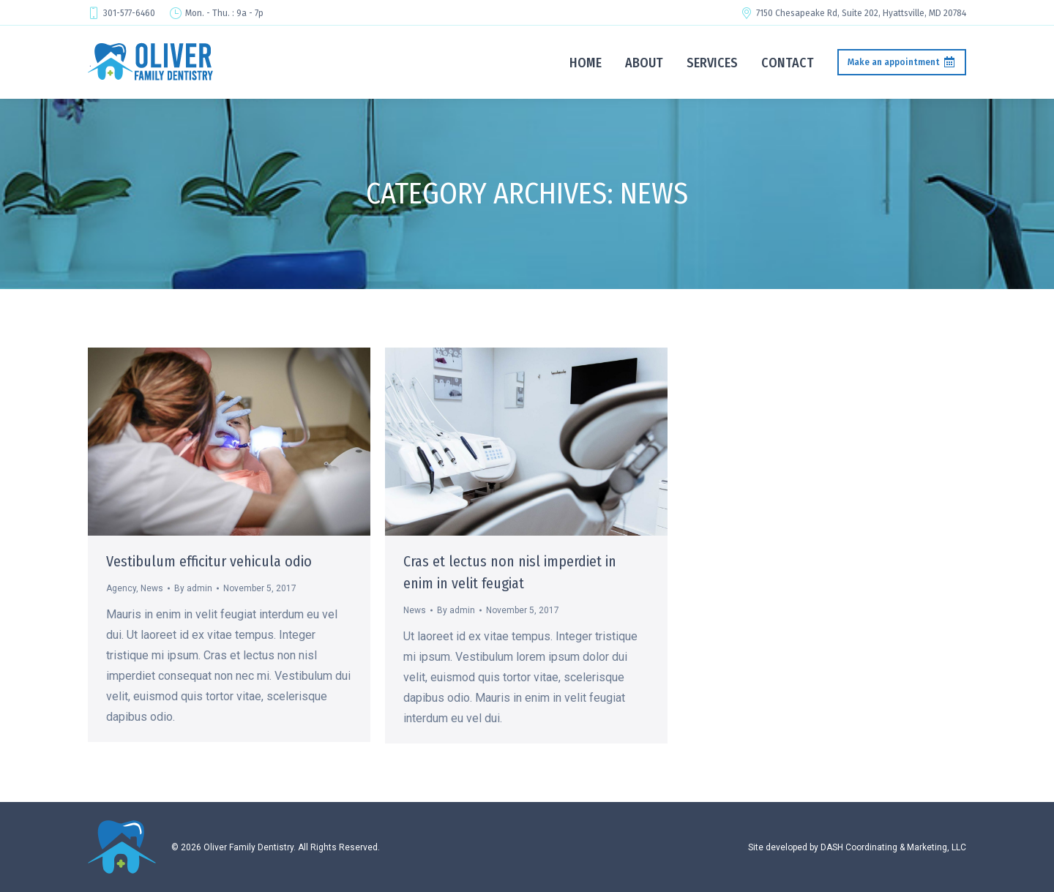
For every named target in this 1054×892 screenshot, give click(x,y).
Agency (121, 588)
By (193, 588)
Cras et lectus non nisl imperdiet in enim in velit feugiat (509, 572)
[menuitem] (585, 62)
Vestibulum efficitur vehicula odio (209, 561)
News (152, 588)
